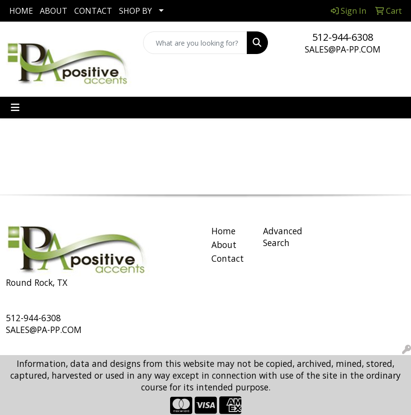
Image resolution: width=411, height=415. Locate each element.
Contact (227, 258)
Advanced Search (282, 237)
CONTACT (93, 10)
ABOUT (53, 10)
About (223, 244)
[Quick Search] (195, 42)
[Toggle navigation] (15, 107)
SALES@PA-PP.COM (343, 49)
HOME (21, 10)
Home (223, 231)
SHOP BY (135, 10)
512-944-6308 (342, 37)
